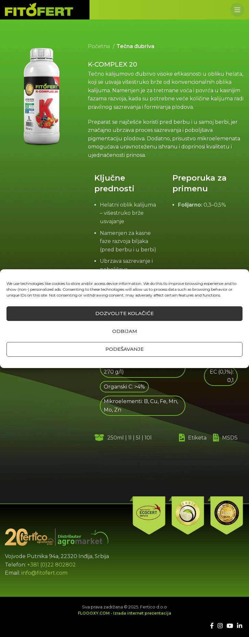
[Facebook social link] (212, 626)
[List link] (197, 438)
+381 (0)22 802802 (51, 565)
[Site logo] (39, 9)
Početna (99, 46)
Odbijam (124, 331)
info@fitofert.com (44, 573)
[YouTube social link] (230, 626)
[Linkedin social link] (239, 626)
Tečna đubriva (135, 46)
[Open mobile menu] (237, 9)
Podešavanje (124, 349)
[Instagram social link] (220, 626)
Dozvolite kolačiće (124, 313)
